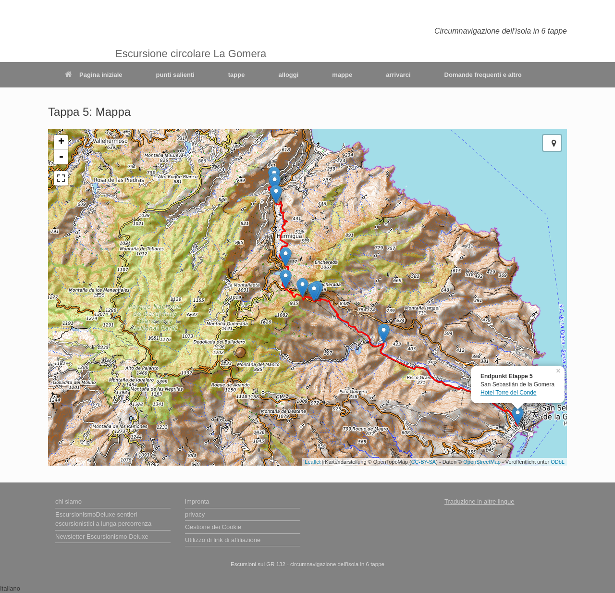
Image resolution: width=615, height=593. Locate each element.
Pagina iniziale (94, 74)
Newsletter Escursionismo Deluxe (101, 536)
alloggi (288, 74)
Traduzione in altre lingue (479, 501)
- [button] (61, 157)
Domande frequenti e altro (483, 74)
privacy (195, 514)
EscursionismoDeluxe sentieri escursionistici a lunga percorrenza (103, 519)
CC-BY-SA (423, 462)
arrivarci (398, 74)
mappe (342, 74)
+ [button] (61, 142)
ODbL (558, 462)
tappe (236, 74)
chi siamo (68, 501)
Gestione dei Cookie (213, 527)
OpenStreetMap (482, 462)
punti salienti (175, 74)
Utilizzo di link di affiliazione (222, 540)
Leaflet (312, 462)
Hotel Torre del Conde (508, 392)
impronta (197, 501)
